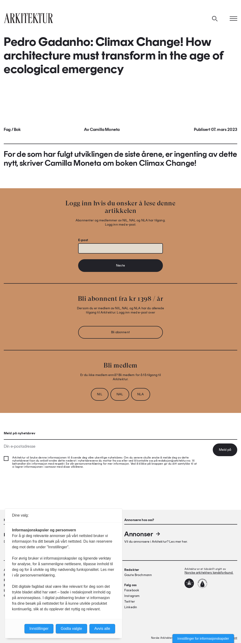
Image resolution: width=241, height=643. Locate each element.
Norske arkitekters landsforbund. (209, 573)
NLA (140, 394)
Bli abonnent (120, 332)
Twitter (129, 602)
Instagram (132, 596)
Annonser (142, 534)
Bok (17, 129)
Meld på (225, 450)
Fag (7, 129)
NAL (119, 394)
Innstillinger (38, 629)
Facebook (131, 590)
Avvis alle (102, 629)
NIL (99, 394)
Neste (120, 265)
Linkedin (130, 607)
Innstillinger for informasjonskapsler (203, 638)
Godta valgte (71, 629)
